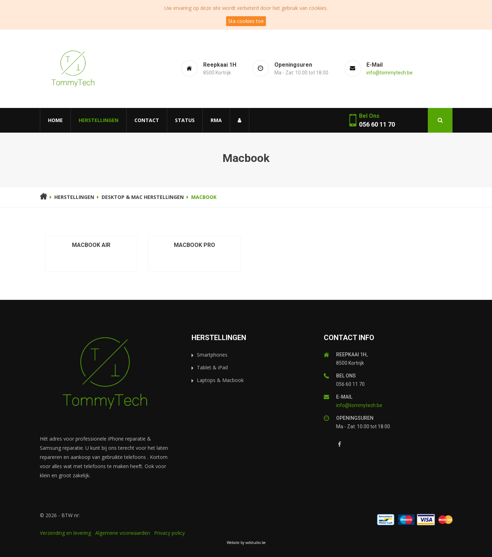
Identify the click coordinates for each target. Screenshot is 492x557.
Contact (146, 120)
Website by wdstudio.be (246, 542)
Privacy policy (169, 532)
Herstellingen (99, 120)
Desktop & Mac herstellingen (143, 197)
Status (185, 120)
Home (55, 120)
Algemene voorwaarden (122, 532)
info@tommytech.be (389, 72)
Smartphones (212, 354)
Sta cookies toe (246, 21)
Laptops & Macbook (220, 380)
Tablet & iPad (212, 367)
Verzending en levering (65, 532)
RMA (216, 120)
